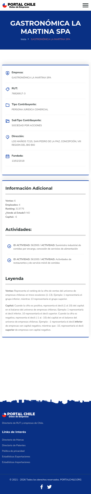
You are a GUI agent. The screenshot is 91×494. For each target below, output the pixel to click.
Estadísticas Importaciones (16, 462)
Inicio (23, 39)
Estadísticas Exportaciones (16, 456)
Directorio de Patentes (14, 445)
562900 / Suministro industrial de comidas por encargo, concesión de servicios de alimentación (47, 247)
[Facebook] (41, 487)
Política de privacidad (13, 451)
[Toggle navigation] (85, 5)
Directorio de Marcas (13, 439)
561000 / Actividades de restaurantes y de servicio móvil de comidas (42, 261)
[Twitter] (49, 487)
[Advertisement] (45, 373)
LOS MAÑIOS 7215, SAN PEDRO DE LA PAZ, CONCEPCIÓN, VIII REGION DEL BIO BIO (46, 143)
